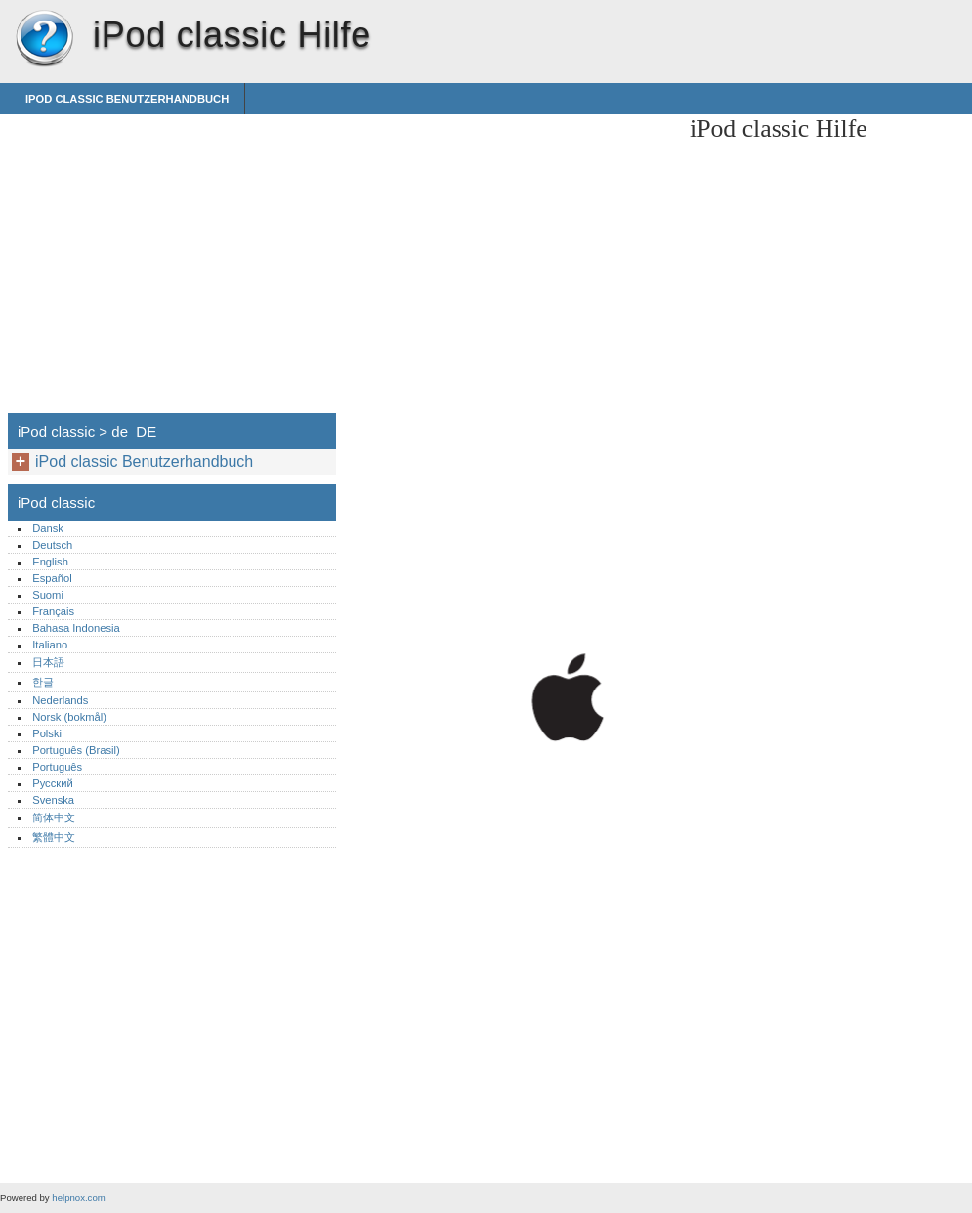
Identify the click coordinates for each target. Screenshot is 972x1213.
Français (53, 611)
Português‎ (57, 767)
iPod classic (44, 39)
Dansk (47, 528)
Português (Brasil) (76, 750)
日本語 (48, 662)
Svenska (53, 800)
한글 (43, 682)
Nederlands (60, 700)
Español (51, 578)
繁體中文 (53, 837)
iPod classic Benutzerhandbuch (127, 99)
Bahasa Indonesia (76, 628)
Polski (47, 733)
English (50, 561)
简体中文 (53, 817)
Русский (52, 783)
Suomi (47, 595)
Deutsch (52, 545)
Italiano (49, 644)
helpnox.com (78, 1197)
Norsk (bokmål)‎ (69, 717)
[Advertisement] (510, 251)
